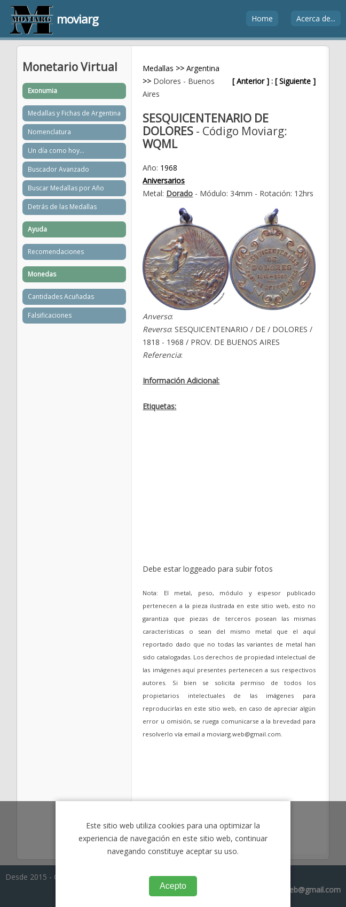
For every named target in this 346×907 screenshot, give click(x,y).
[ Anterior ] (250, 81)
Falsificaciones (50, 315)
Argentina (202, 68)
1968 (168, 168)
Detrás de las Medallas (62, 206)
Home (262, 18)
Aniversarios (164, 180)
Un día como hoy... (56, 150)
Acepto (173, 885)
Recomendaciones (56, 251)
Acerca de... (315, 18)
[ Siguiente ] (295, 81)
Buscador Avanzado (58, 169)
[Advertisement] (229, 496)
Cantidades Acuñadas (61, 296)
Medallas (158, 68)
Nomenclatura (49, 131)
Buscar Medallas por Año (66, 188)
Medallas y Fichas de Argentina (74, 113)
